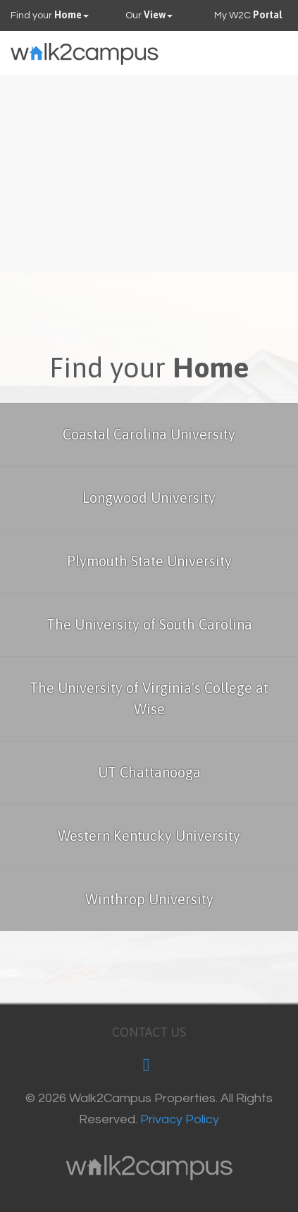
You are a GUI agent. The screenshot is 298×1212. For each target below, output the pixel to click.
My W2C (248, 14)
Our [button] (149, 14)
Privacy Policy (179, 1119)
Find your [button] (50, 14)
